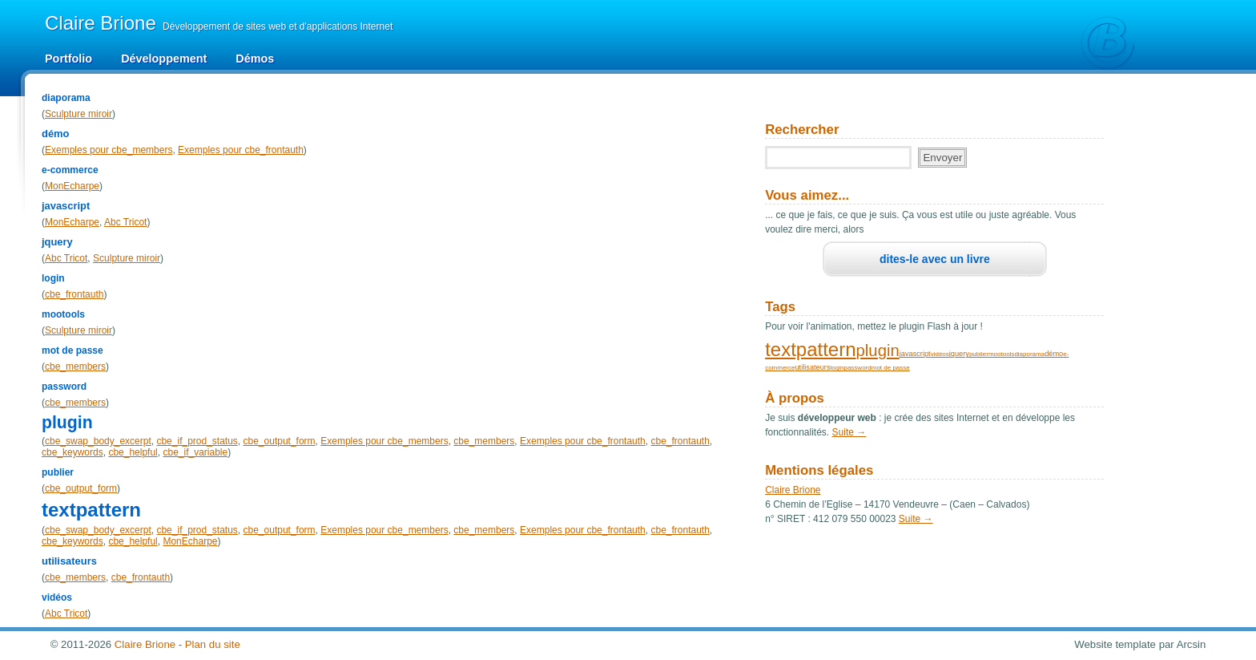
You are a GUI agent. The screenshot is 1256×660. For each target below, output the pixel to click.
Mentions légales (819, 470)
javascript (66, 206)
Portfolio (68, 58)
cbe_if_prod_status (196, 441)
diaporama (66, 97)
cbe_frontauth (74, 294)
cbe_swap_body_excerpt (98, 441)
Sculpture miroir (78, 113)
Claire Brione (792, 490)
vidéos (57, 597)
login (53, 278)
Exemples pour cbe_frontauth (241, 150)
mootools (63, 314)
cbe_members (75, 366)
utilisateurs (69, 561)
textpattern (91, 509)
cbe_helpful (132, 452)
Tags (780, 306)
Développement (164, 58)
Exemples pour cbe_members (108, 150)
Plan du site (212, 644)
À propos (794, 398)
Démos (254, 58)
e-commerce (70, 170)
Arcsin (1191, 644)
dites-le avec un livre (935, 259)
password (64, 386)
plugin (67, 422)
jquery (57, 242)
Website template (1115, 644)
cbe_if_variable (195, 452)
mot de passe (72, 350)
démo (55, 134)
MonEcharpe (72, 186)
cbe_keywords (72, 452)
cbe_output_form (280, 441)
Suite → (849, 432)
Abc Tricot (125, 222)
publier (58, 472)
